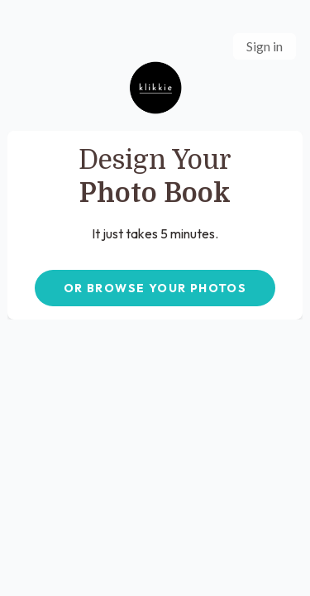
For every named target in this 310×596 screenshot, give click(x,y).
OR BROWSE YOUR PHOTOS (155, 288)
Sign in (264, 46)
